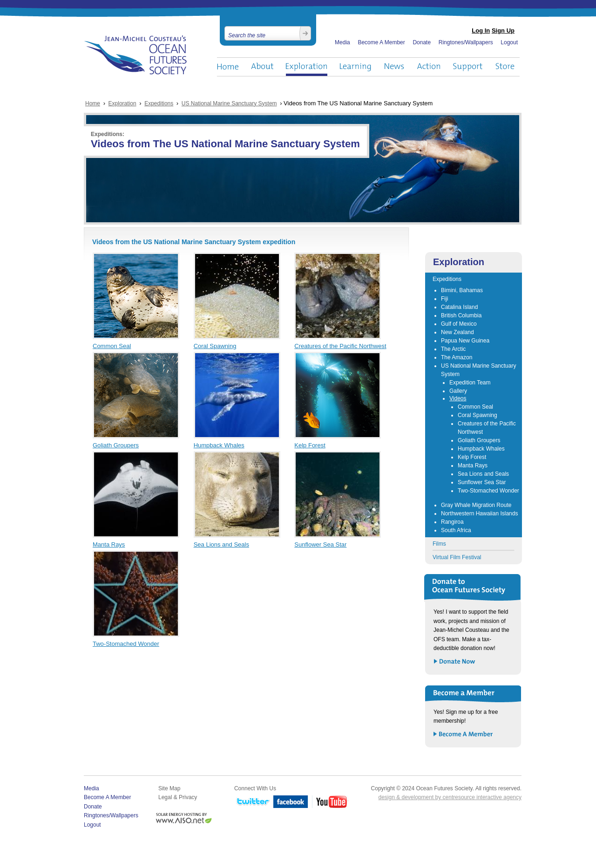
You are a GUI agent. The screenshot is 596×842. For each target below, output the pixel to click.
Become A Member (381, 42)
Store (505, 67)
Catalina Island (459, 307)
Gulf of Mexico (459, 324)
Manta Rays (109, 544)
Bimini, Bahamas (462, 290)
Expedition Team (470, 382)
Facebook (290, 802)
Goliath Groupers (116, 445)
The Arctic (453, 349)
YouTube (330, 802)
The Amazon (456, 357)
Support (468, 67)
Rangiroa (452, 522)
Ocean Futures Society (136, 55)
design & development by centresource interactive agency (450, 797)
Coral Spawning (215, 345)
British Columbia (461, 315)
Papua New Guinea (465, 340)
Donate (422, 42)
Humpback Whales (219, 445)
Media (342, 42)
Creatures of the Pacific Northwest (340, 345)
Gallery (458, 391)
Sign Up (503, 30)
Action (428, 67)
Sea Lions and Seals (221, 544)
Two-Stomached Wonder (126, 643)
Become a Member (463, 735)
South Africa (456, 530)
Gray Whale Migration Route (476, 505)
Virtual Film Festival (457, 557)
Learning (356, 67)
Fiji (444, 298)
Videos (457, 398)
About (262, 67)
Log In (481, 30)
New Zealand (457, 332)
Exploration (306, 67)
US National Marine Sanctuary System (229, 103)
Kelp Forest (309, 445)
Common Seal (112, 345)
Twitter (252, 802)
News (394, 67)
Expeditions (158, 103)
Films (439, 544)
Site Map (169, 788)
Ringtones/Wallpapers (466, 42)
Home (227, 67)
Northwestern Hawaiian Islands (479, 513)
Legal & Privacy (177, 797)
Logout (509, 42)
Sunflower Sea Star (320, 544)
